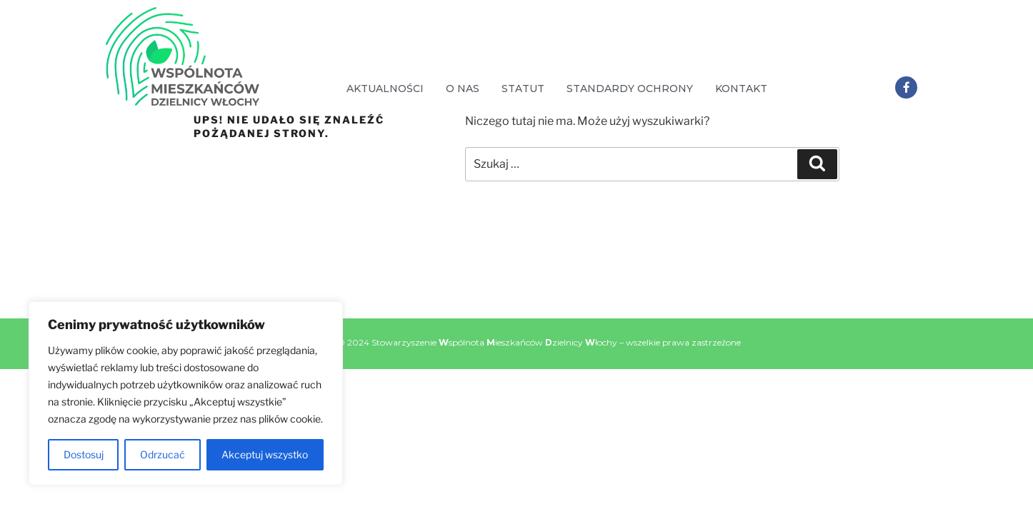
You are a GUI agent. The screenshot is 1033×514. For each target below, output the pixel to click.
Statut (522, 88)
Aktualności (385, 88)
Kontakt (741, 88)
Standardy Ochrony (630, 88)
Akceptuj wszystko (264, 454)
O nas (462, 88)
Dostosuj (84, 454)
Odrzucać (162, 454)
